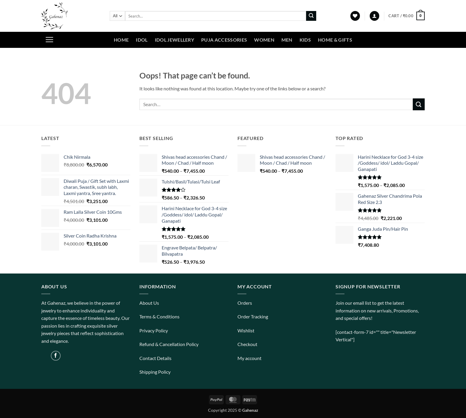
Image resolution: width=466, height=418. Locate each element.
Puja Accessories (224, 40)
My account (249, 358)
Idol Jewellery (174, 40)
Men (286, 40)
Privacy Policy (153, 330)
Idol (141, 40)
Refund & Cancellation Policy (169, 344)
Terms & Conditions (159, 316)
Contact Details (155, 358)
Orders (244, 303)
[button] (374, 16)
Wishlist (245, 330)
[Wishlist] (355, 16)
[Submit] (311, 16)
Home (121, 40)
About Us (149, 303)
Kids (305, 40)
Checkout (247, 344)
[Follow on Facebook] (56, 356)
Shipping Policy (155, 372)
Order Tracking (252, 316)
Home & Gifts (335, 40)
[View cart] (406, 16)
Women (264, 40)
